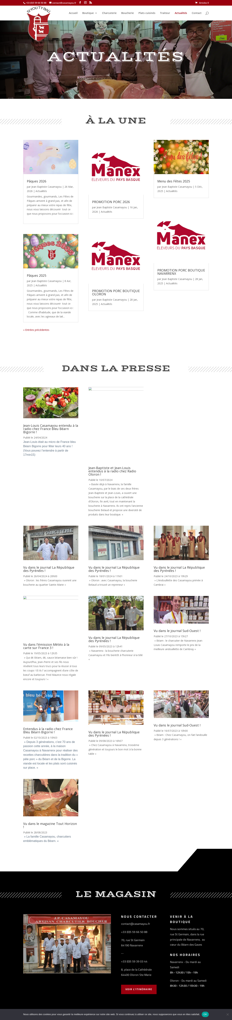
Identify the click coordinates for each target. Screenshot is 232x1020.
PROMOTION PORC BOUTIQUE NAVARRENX (181, 272)
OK (205, 1014)
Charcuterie (109, 13)
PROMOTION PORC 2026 (111, 202)
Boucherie (127, 13)
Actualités (181, 13)
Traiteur (165, 13)
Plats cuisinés (146, 13)
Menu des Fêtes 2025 (173, 181)
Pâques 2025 (36, 275)
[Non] (227, 1014)
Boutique (88, 13)
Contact (197, 13)
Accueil (73, 13)
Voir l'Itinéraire (138, 989)
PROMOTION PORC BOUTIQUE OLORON (116, 292)
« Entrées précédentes (36, 330)
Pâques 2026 (36, 181)
